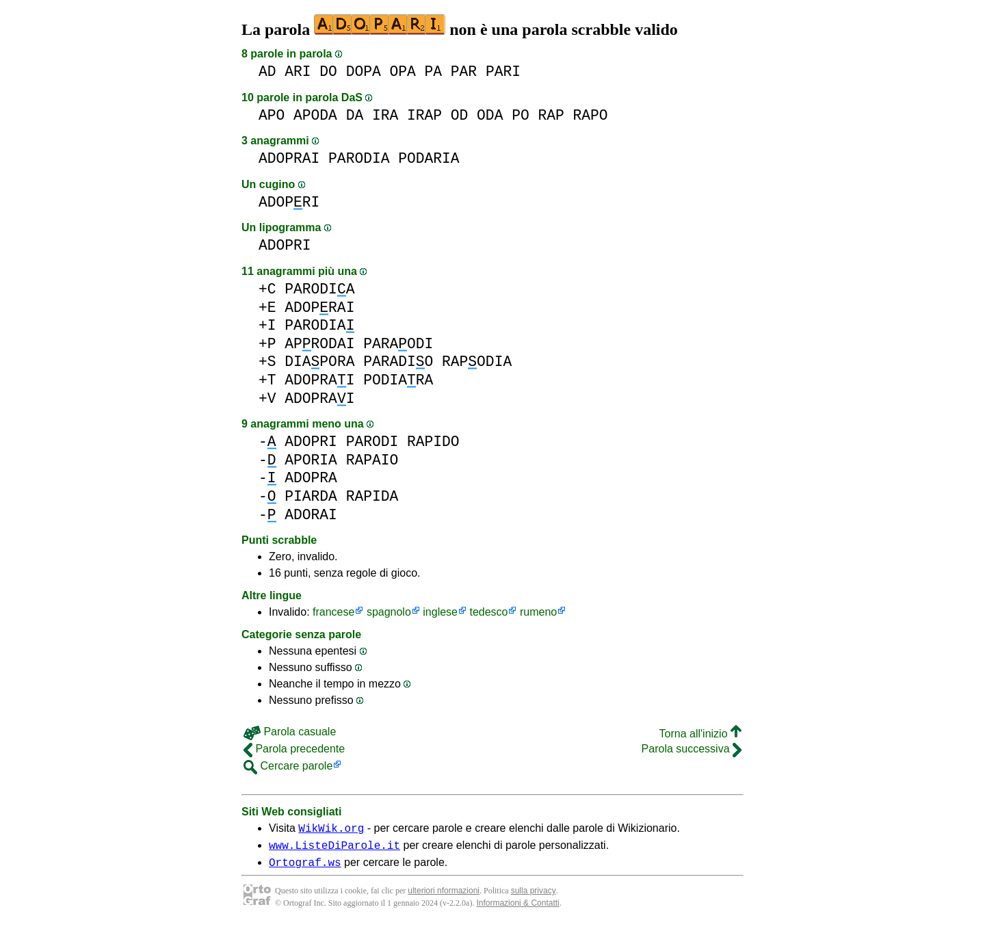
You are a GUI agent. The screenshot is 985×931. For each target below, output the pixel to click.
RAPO (590, 115)
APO (272, 115)
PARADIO (398, 361)
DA (355, 115)
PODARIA (428, 158)
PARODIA (358, 158)
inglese (440, 612)
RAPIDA (372, 496)
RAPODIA (477, 361)
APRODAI (319, 344)
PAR (464, 71)
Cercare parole (288, 766)
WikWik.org (331, 829)
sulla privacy (533, 897)
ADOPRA (311, 478)
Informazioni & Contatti (517, 909)
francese (333, 612)
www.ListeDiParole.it (334, 848)
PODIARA (398, 380)
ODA (490, 115)
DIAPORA (319, 361)
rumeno (538, 612)
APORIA (311, 460)
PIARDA (311, 496)
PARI (503, 71)
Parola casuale (290, 731)
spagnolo (389, 612)
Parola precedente (294, 749)
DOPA (363, 71)
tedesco (488, 612)
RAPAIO (372, 460)
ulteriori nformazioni (444, 897)
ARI (298, 71)
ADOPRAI (289, 158)
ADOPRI (289, 202)
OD (460, 115)
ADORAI (311, 515)
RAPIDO (433, 441)
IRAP (424, 115)
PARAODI (398, 344)
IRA (385, 115)
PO (520, 115)
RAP (551, 115)
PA (434, 71)
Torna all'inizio (700, 733)
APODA (315, 115)
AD (267, 71)
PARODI (372, 441)
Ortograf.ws (305, 868)
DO (328, 71)
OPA (402, 71)
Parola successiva (691, 749)
